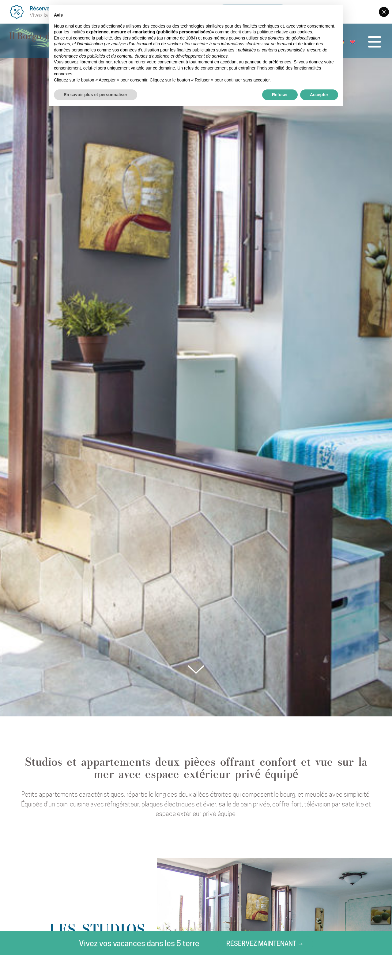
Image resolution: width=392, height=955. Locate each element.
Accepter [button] (319, 94)
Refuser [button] (280, 94)
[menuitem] (349, 42)
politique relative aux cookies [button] (284, 31)
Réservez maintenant (105, 945)
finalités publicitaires (196, 49)
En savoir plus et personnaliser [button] (95, 94)
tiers (126, 38)
